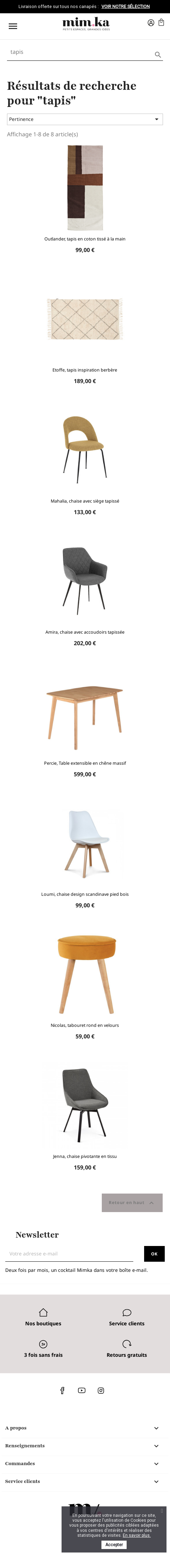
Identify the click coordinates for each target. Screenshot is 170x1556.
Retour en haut (132, 1203)
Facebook (62, 1390)
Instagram (100, 1390)
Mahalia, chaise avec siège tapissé (85, 501)
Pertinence (85, 119)
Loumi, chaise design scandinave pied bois (85, 894)
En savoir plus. (137, 1535)
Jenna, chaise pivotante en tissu (85, 1156)
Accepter (114, 1544)
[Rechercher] (85, 52)
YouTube (81, 1390)
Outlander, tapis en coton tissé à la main (85, 239)
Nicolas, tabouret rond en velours (85, 1025)
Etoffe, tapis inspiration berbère (84, 370)
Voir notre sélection (125, 6)
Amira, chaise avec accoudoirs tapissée (85, 632)
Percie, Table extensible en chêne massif (85, 763)
